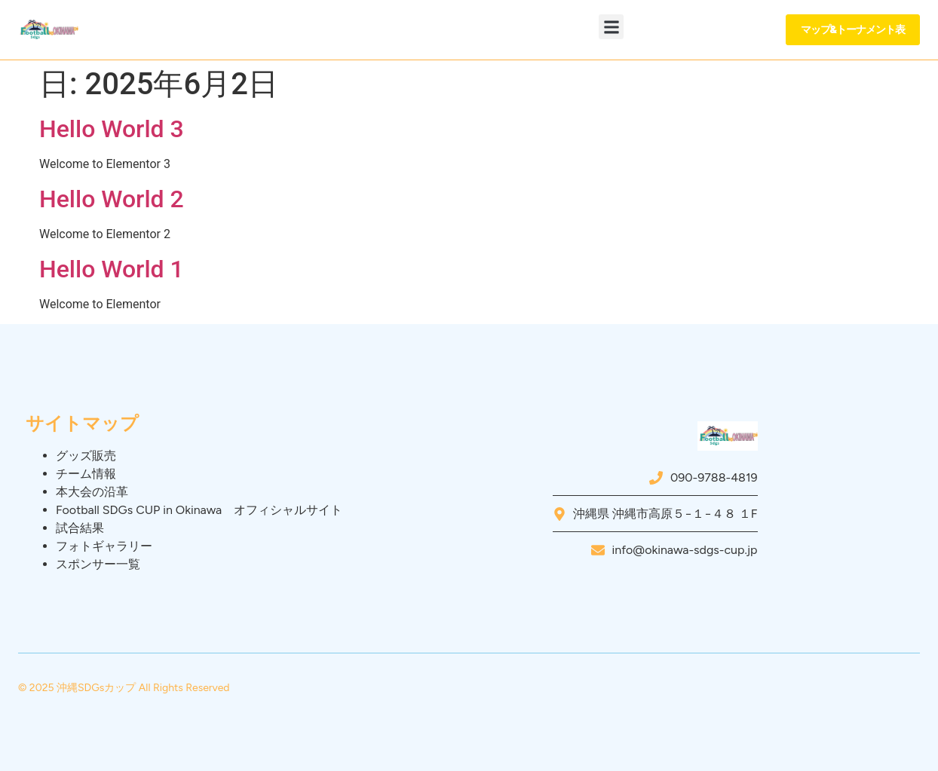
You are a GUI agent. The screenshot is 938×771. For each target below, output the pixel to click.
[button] (611, 26)
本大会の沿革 (92, 492)
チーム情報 (86, 474)
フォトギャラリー (104, 546)
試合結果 (80, 528)
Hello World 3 (111, 129)
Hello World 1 (111, 269)
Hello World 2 (111, 199)
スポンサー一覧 (98, 564)
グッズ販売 (86, 455)
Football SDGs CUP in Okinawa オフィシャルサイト (199, 510)
